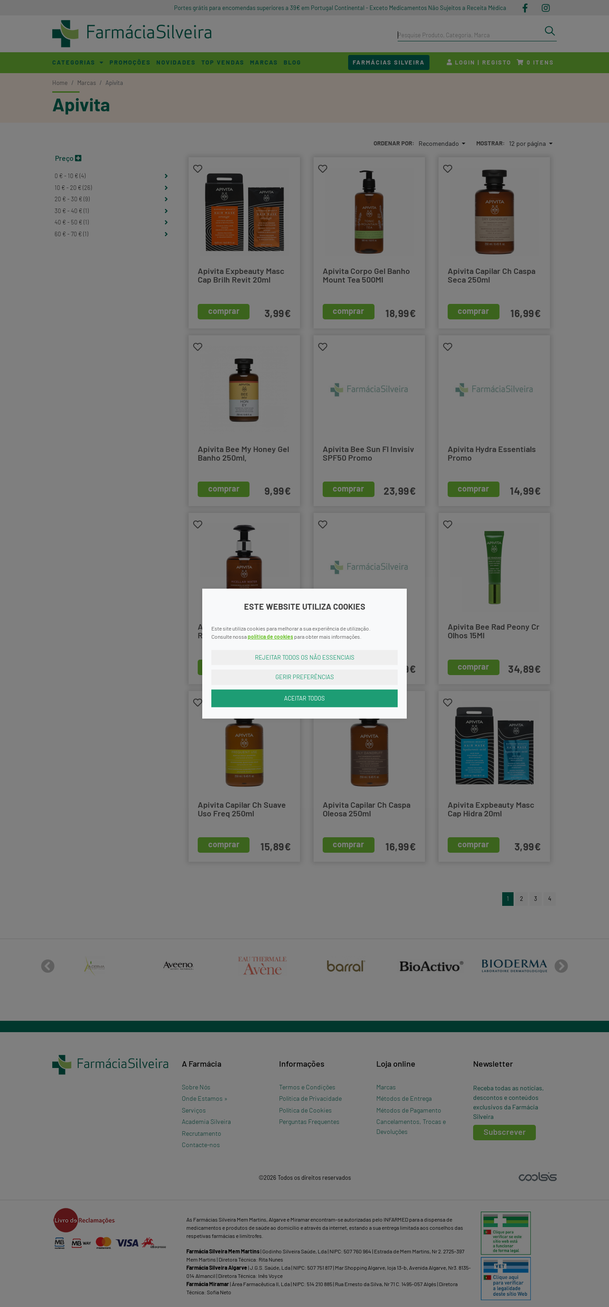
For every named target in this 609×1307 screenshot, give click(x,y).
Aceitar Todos (304, 697)
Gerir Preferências (304, 677)
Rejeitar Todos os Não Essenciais (304, 657)
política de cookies (270, 636)
